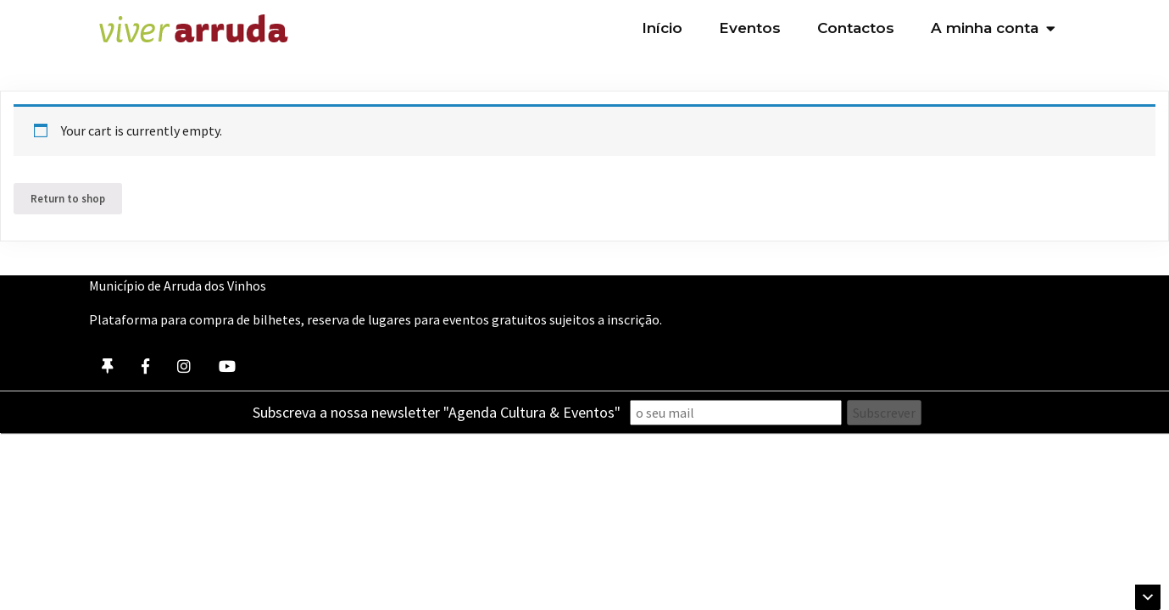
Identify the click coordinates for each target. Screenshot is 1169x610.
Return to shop (68, 198)
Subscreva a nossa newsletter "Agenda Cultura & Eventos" (437, 412)
